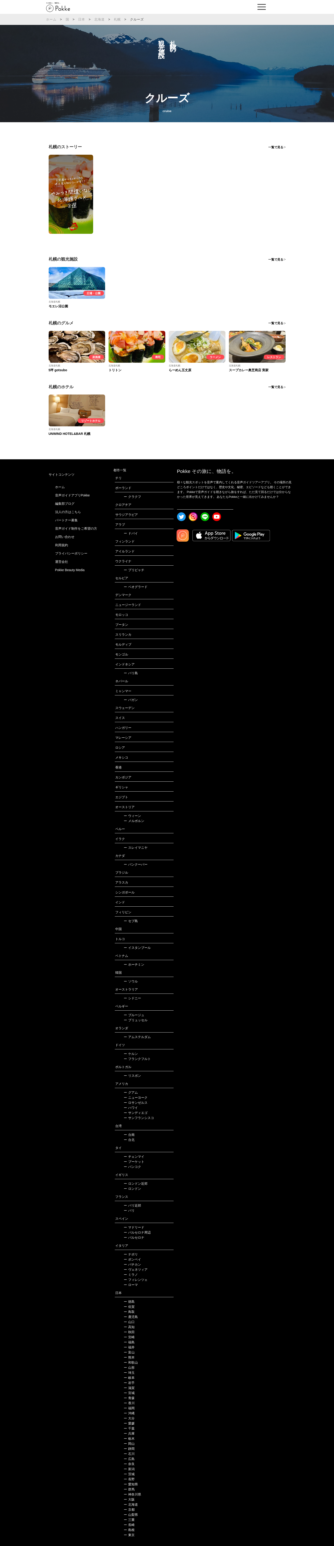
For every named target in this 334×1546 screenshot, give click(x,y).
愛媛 (129, 1423)
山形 (129, 1367)
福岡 (129, 1408)
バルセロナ (134, 1237)
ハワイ (131, 1108)
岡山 (129, 1443)
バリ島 (131, 673)
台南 (129, 1135)
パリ (129, 1210)
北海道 (99, 19)
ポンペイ (132, 1259)
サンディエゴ (136, 1113)
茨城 (129, 1474)
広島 (129, 1459)
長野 (129, 1479)
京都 (129, 1509)
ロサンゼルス (136, 1102)
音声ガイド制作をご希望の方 (76, 528)
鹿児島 (131, 1317)
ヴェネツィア (136, 1269)
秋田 (129, 1332)
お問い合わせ (64, 537)
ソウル (131, 981)
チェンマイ (134, 1156)
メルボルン (134, 821)
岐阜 (129, 1378)
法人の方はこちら (68, 512)
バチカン (132, 1264)
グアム (131, 1092)
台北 (129, 1140)
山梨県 (131, 1514)
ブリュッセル (136, 1020)
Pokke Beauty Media (70, 570)
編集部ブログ (64, 503)
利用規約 (61, 545)
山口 (129, 1322)
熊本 (129, 1357)
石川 (129, 1454)
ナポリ (131, 1254)
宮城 (129, 1393)
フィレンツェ (136, 1280)
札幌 (117, 19)
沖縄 (129, 1413)
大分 (129, 1418)
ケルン (131, 1054)
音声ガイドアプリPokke (72, 495)
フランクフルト (137, 1059)
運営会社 (61, 562)
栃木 (129, 1438)
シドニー (132, 998)
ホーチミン (134, 964)
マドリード (134, 1227)
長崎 (129, 1525)
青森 (129, 1398)
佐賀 (129, 1307)
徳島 (129, 1301)
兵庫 (129, 1433)
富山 (129, 1352)
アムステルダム (137, 1037)
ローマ (131, 1285)
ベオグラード (136, 587)
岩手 (129, 1383)
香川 (129, 1403)
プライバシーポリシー (71, 553)
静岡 (129, 1449)
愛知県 (131, 1484)
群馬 (129, 1489)
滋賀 (129, 1388)
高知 (129, 1327)
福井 (129, 1347)
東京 (129, 1535)
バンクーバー (136, 864)
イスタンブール (137, 948)
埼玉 (129, 1372)
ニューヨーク (136, 1097)
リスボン (132, 1075)
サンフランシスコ (139, 1118)
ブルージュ (134, 1015)
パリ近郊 (132, 1205)
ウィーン (132, 816)
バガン (131, 700)
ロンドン (132, 1188)
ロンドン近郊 (136, 1183)
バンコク (132, 1167)
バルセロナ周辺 (137, 1232)
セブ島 (131, 921)
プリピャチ (134, 570)
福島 (129, 1342)
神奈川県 (132, 1494)
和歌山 (131, 1362)
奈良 (129, 1464)
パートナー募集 (66, 520)
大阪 (129, 1499)
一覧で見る (275, 147)
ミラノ (131, 1274)
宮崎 (129, 1337)
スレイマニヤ (136, 847)
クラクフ (132, 497)
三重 (129, 1520)
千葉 (129, 1428)
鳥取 (129, 1312)
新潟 (129, 1469)
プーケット (134, 1161)
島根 (129, 1530)
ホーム (51, 19)
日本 (81, 19)
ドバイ (131, 533)
